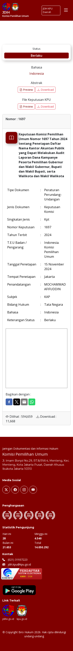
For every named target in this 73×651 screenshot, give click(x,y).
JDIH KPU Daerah (48, 10)
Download (45, 90)
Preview (26, 90)
